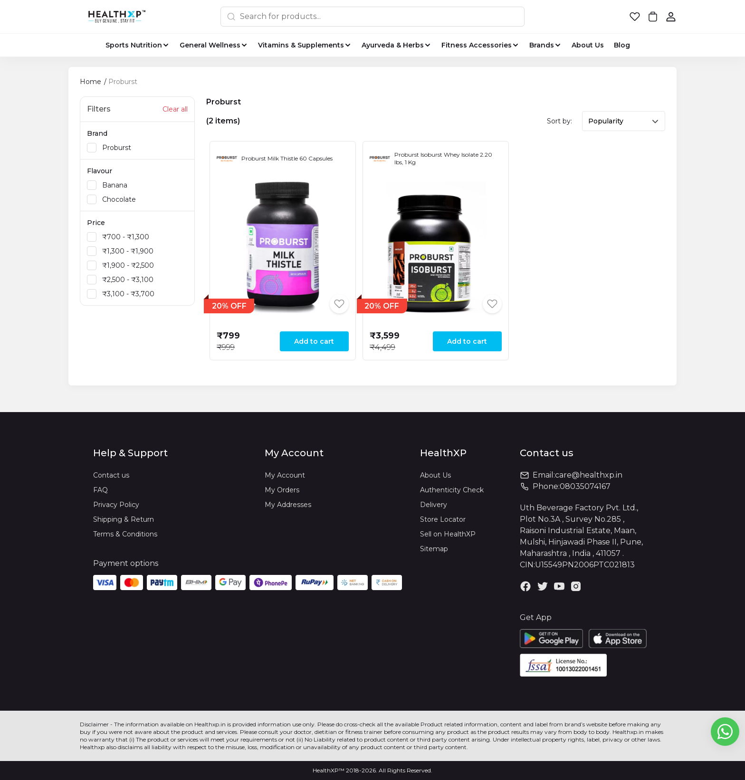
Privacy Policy (116, 504)
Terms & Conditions (125, 534)
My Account (285, 475)
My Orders (282, 490)
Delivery (433, 504)
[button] (634, 16)
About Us (435, 475)
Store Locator (443, 519)
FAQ (100, 490)
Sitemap (434, 549)
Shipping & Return (123, 519)
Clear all (175, 109)
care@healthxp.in (588, 474)
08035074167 (585, 486)
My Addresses (288, 504)
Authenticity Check (452, 490)
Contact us (111, 475)
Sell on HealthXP (448, 534)
